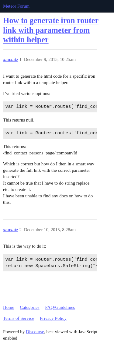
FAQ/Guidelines (60, 307)
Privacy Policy (53, 318)
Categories (29, 307)
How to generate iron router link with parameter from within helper (50, 30)
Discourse (35, 331)
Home (8, 307)
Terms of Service (18, 318)
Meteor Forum (16, 6)
